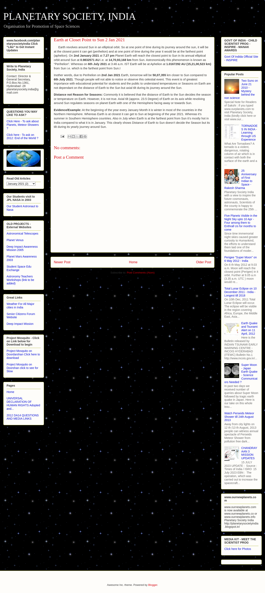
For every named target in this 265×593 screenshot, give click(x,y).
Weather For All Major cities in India (20, 305)
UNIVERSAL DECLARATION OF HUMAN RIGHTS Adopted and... (23, 403)
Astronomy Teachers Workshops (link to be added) (20, 280)
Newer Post (62, 262)
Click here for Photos (237, 549)
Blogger (152, 584)
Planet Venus (15, 240)
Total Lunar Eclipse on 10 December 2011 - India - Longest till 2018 (240, 292)
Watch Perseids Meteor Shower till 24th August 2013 (239, 417)
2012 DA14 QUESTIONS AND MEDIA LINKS (23, 417)
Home (133, 262)
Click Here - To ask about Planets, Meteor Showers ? (23, 125)
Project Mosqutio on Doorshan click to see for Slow (22, 368)
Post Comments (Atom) (140, 272)
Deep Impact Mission (20, 323)
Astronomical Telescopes (22, 233)
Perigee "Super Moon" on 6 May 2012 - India (240, 259)
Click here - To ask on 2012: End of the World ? (22, 136)
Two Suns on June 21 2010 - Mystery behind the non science (241, 89)
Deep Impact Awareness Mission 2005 (22, 248)
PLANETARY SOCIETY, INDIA (69, 16)
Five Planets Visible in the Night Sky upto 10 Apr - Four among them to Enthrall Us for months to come (240, 222)
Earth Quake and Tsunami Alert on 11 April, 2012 (249, 328)
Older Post (203, 262)
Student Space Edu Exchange (19, 268)
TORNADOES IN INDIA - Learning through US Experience (249, 132)
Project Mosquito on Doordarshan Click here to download (23, 354)
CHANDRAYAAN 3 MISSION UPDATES (249, 453)
